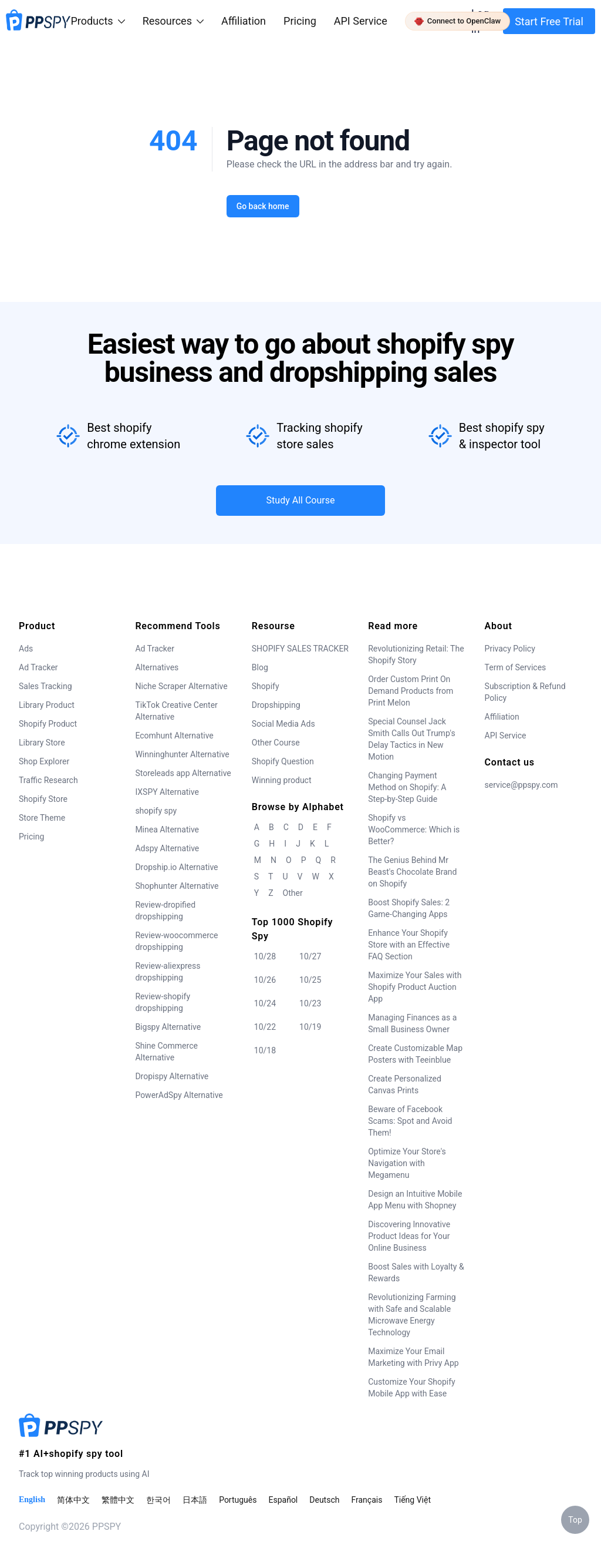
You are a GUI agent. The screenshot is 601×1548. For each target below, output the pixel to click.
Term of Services (515, 667)
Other (293, 893)
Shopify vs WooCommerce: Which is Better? (414, 829)
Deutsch (324, 1500)
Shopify (265, 686)
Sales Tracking (45, 686)
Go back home (262, 206)
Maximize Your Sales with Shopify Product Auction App (414, 987)
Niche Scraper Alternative (181, 686)
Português (237, 1500)
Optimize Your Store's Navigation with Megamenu (407, 1163)
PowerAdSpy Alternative (178, 1095)
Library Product (47, 705)
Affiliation (502, 716)
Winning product (282, 780)
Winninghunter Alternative (182, 754)
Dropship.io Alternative (176, 867)
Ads (26, 648)
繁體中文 (118, 1500)
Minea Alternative (167, 829)
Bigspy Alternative (168, 1027)
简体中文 (73, 1500)
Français (366, 1500)
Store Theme (42, 817)
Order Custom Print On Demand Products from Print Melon (410, 690)
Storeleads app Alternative (183, 773)
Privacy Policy (510, 648)
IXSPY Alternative (166, 792)
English (32, 1499)
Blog (260, 667)
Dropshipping (276, 705)
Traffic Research (48, 780)
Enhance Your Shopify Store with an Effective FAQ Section (409, 944)
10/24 (265, 1003)
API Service (360, 21)
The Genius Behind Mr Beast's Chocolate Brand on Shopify (412, 871)
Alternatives (156, 667)
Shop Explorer (44, 761)
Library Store (42, 742)
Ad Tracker (38, 667)
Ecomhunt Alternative (174, 735)
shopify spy (156, 810)
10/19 (310, 1027)
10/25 (310, 980)
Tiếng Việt (412, 1500)
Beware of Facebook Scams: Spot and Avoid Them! (410, 1120)
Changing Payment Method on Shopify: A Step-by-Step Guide (407, 787)
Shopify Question (283, 761)
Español (283, 1500)
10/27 (310, 956)
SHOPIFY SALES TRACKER (300, 648)
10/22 (265, 1027)
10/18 (265, 1050)
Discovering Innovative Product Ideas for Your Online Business (409, 1236)
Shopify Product (48, 723)
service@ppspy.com (521, 785)
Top (575, 1520)
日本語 (195, 1500)
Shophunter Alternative (176, 886)
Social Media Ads (283, 723)
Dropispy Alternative (171, 1076)
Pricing (299, 21)
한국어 (158, 1500)
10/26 (265, 980)
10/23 (310, 1003)
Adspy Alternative (167, 848)
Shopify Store (43, 799)
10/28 (265, 956)
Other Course (276, 742)
